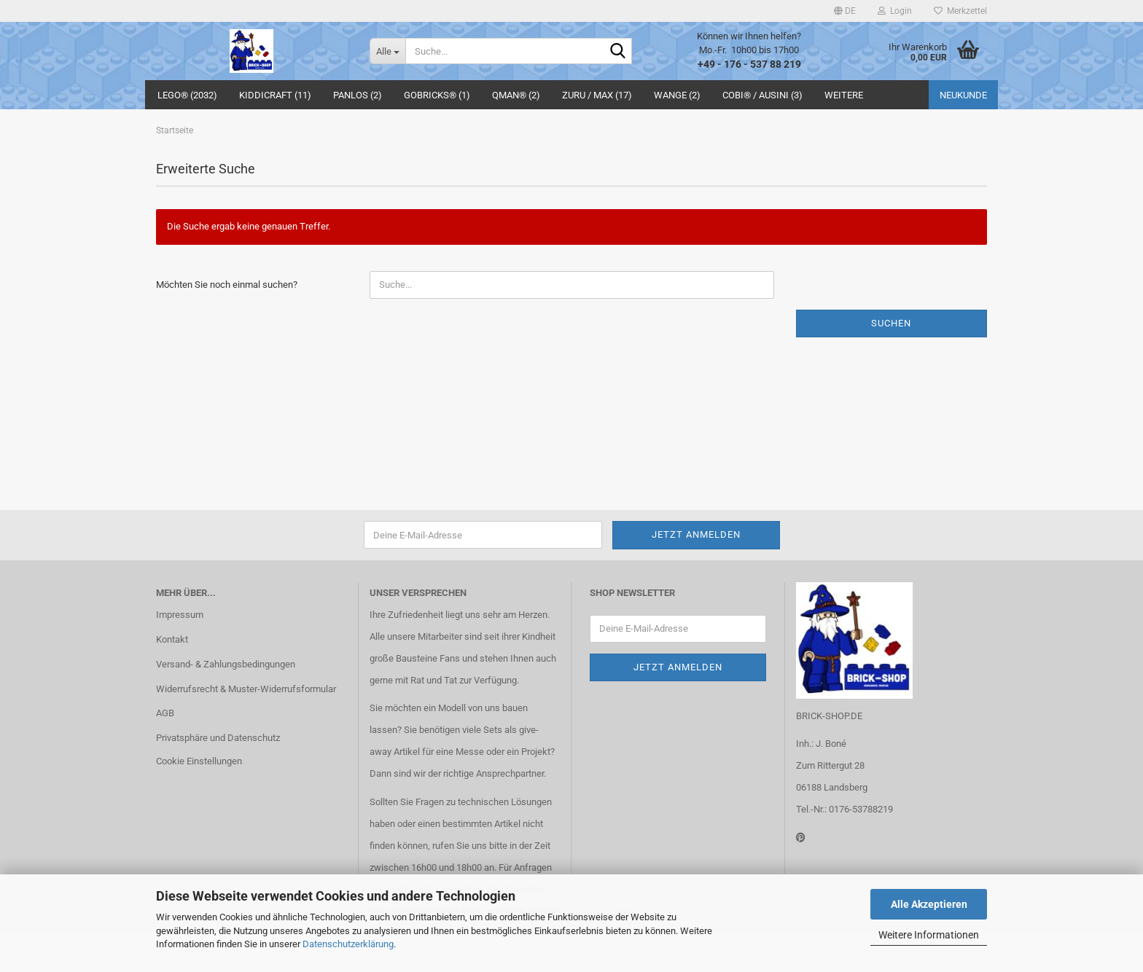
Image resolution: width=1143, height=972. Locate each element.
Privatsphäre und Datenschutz (218, 737)
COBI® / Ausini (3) (762, 95)
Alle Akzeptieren (929, 904)
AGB (165, 713)
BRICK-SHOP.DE (829, 715)
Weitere (843, 95)
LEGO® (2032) (187, 95)
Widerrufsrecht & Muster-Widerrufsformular (246, 688)
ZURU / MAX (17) (597, 95)
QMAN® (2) (516, 95)
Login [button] (895, 11)
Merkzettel (960, 11)
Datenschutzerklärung (348, 943)
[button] (845, 11)
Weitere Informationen (928, 935)
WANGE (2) (677, 95)
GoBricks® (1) (437, 95)
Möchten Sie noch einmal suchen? (226, 284)
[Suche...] (387, 51)
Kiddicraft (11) (275, 95)
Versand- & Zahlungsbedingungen (225, 664)
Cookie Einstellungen (199, 761)
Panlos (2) (357, 95)
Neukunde (963, 95)
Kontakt (172, 639)
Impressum (179, 614)
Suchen (891, 323)
